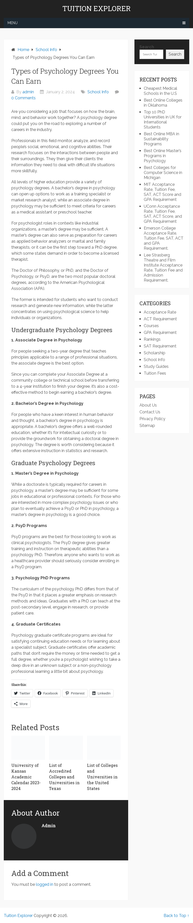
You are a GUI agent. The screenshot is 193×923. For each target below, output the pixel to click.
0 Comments (23, 98)
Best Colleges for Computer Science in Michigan (163, 172)
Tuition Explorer (96, 8)
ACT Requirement (160, 319)
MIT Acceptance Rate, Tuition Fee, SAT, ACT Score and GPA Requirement (162, 192)
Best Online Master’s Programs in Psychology (162, 155)
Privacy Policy (152, 418)
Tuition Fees (155, 373)
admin (28, 92)
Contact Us (149, 412)
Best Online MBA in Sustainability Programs (161, 138)
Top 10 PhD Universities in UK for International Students (162, 119)
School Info (98, 92)
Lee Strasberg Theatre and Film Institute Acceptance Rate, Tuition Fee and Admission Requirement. (163, 268)
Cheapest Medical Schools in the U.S (160, 91)
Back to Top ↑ (176, 915)
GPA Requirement (160, 332)
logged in (44, 884)
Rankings (152, 339)
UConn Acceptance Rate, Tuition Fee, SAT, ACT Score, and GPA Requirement (163, 214)
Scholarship (154, 352)
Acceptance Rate (160, 312)
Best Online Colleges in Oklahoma (163, 103)
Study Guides (156, 366)
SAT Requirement (160, 346)
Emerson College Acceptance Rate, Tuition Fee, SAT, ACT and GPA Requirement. (163, 238)
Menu (13, 23)
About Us (148, 405)
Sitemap (147, 425)
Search (146, 47)
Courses (151, 325)
